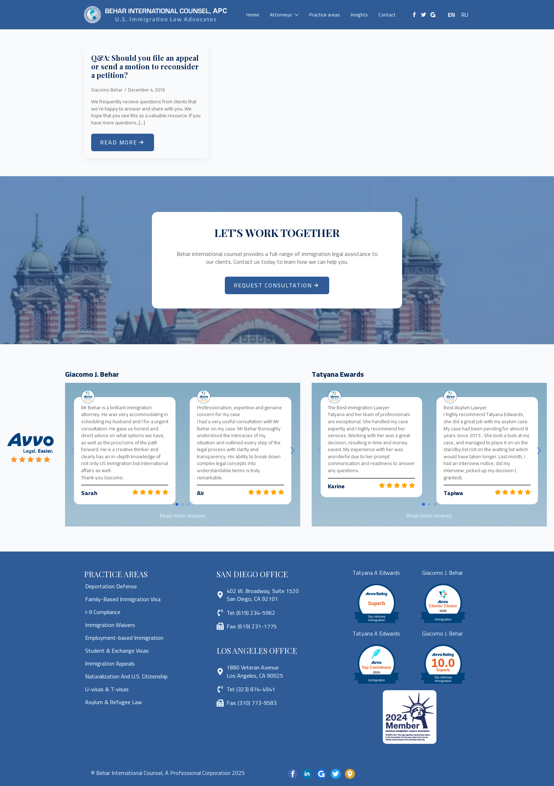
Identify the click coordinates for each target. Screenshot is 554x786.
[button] (292, 450)
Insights (359, 14)
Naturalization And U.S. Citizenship (126, 676)
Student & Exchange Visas (117, 650)
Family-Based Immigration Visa (122, 599)
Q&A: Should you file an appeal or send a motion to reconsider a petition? (145, 66)
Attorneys (281, 14)
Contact (387, 14)
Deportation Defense (111, 586)
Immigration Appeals (110, 663)
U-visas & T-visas (107, 689)
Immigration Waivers (110, 624)
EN (451, 14)
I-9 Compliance (102, 612)
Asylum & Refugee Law (113, 702)
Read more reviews (182, 515)
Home (252, 14)
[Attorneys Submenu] (298, 14)
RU (464, 14)
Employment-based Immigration (124, 637)
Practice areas (324, 14)
